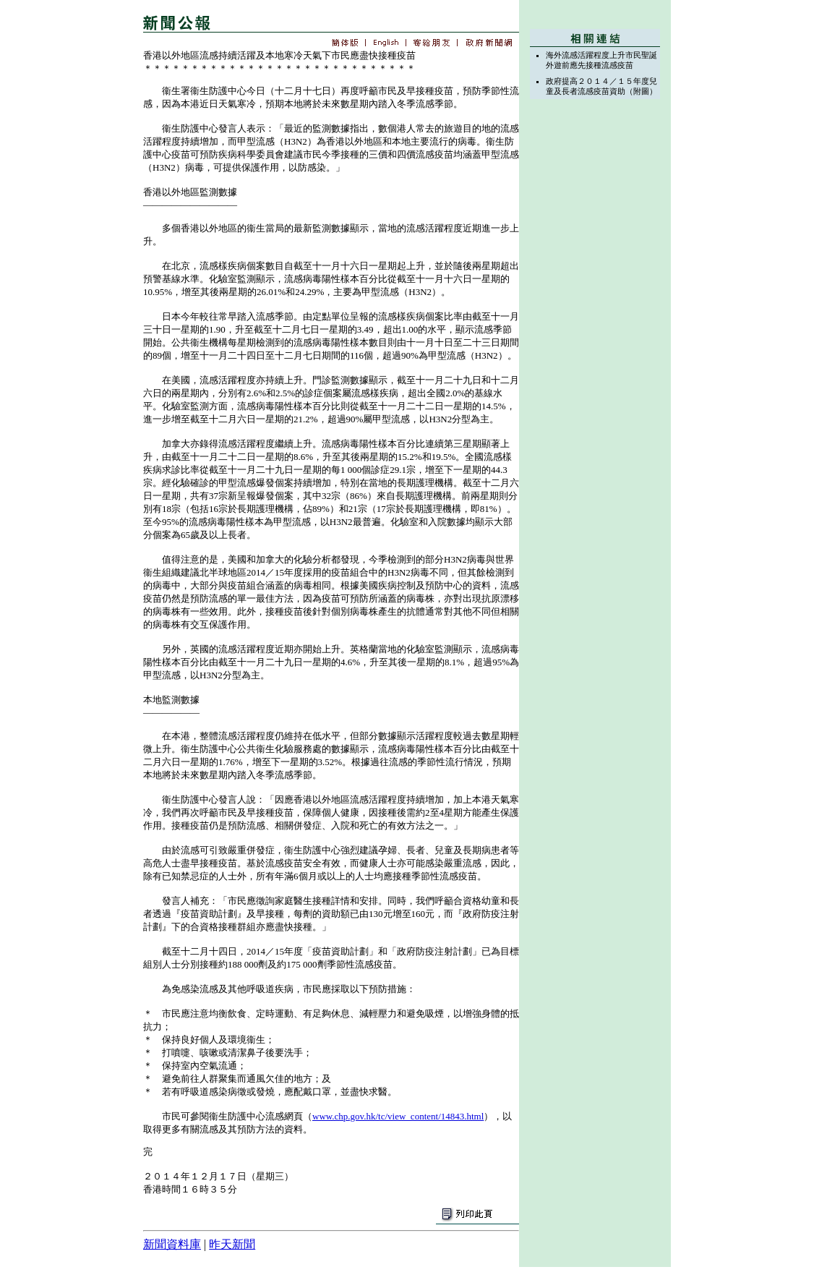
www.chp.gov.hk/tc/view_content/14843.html (398, 1116)
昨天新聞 (232, 1244)
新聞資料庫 (172, 1244)
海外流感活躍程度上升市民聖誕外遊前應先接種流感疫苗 (601, 60)
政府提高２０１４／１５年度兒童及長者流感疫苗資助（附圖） (601, 86)
